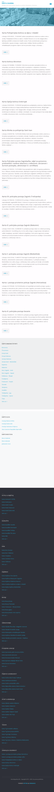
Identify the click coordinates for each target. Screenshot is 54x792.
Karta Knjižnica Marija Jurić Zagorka (12, 578)
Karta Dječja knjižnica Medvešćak (11, 587)
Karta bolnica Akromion (11, 61)
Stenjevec (4, 387)
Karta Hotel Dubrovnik (8, 510)
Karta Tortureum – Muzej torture (11, 607)
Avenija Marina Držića (8, 421)
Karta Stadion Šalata (7, 709)
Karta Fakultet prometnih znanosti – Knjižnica (15, 638)
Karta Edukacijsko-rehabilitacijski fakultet (13, 632)
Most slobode (6, 441)
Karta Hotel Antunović (8, 508)
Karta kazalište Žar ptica (8, 533)
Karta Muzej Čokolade (8, 604)
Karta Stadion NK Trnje (8, 714)
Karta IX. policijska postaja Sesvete (16, 311)
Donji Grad (5, 353)
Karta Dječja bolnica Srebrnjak (14, 101)
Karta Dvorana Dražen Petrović (11, 658)
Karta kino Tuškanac (7, 553)
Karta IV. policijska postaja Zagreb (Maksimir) (20, 225)
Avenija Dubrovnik (7, 424)
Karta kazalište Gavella (8, 525)
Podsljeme (5, 379)
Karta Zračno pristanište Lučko (10, 683)
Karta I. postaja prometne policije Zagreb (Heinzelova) (24, 282)
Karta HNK (5, 536)
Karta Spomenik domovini (9, 655)
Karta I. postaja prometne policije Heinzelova (15, 754)
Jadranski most (6, 444)
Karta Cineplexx (6, 556)
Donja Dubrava (6, 356)
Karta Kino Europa (7, 550)
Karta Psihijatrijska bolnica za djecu (12, 760)
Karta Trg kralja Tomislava (9, 734)
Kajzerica (4, 364)
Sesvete (4, 384)
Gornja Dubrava (6, 359)
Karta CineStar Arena (8, 558)
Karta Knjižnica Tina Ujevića (9, 575)
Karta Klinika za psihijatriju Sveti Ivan (17, 130)
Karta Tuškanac (6, 561)
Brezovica (5, 347)
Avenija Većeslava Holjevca (9, 426)
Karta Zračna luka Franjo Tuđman (11, 677)
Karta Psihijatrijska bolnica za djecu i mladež (20, 33)
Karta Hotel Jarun (7, 502)
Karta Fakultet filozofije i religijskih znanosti (14, 626)
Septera (25, 783)
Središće (4, 390)
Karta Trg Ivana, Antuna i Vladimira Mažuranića (15, 740)
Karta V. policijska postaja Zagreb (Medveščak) (21, 254)
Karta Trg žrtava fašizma (9, 737)
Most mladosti (6, 438)
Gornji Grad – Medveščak (9, 362)
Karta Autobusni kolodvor (9, 680)
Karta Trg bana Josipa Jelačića (10, 731)
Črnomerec (5, 350)
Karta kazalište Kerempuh (9, 527)
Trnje (3, 398)
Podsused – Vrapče (7, 381)
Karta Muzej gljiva (7, 610)
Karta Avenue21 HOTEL (8, 499)
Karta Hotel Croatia (7, 505)
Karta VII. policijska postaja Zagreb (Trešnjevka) (21, 196)
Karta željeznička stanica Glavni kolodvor (13, 686)
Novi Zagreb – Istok (7, 370)
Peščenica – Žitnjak (7, 376)
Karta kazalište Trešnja (8, 530)
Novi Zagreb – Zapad (8, 373)
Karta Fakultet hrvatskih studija (10, 629)
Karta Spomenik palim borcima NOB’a (13, 652)
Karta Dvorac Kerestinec (9, 663)
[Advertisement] (27, 465)
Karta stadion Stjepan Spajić (10, 712)
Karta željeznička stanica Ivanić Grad (12, 689)
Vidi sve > (4, 401)
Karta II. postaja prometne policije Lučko (13, 757)
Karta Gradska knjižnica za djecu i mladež (14, 584)
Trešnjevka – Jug (6, 393)
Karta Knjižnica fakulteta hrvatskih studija (13, 635)
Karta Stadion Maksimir (8, 706)
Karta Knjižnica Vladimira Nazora (11, 581)
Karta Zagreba (8, 3)
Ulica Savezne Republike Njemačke (12, 429)
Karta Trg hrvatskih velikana (10, 728)
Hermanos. (32, 783)
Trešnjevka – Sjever (7, 396)
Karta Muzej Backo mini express (11, 612)
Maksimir (4, 367)
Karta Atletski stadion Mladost (10, 703)
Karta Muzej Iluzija (7, 601)
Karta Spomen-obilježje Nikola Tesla (12, 660)
